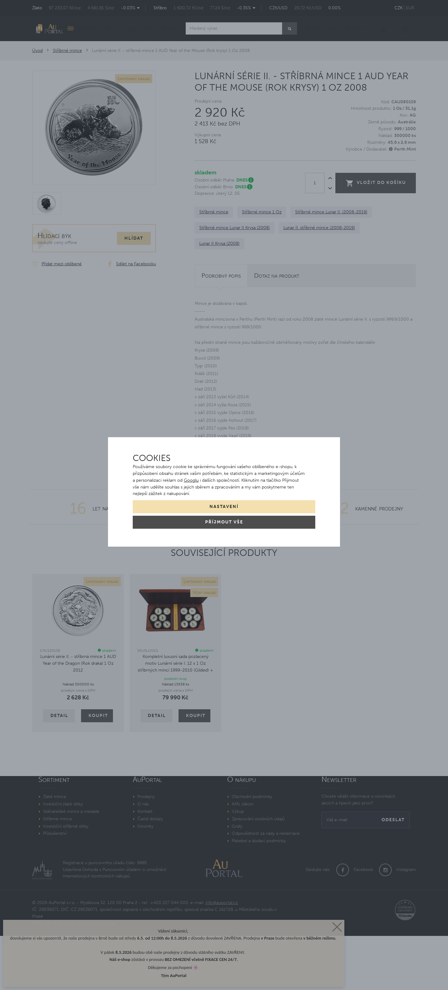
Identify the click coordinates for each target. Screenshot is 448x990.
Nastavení (224, 506)
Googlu (191, 480)
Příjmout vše (224, 522)
